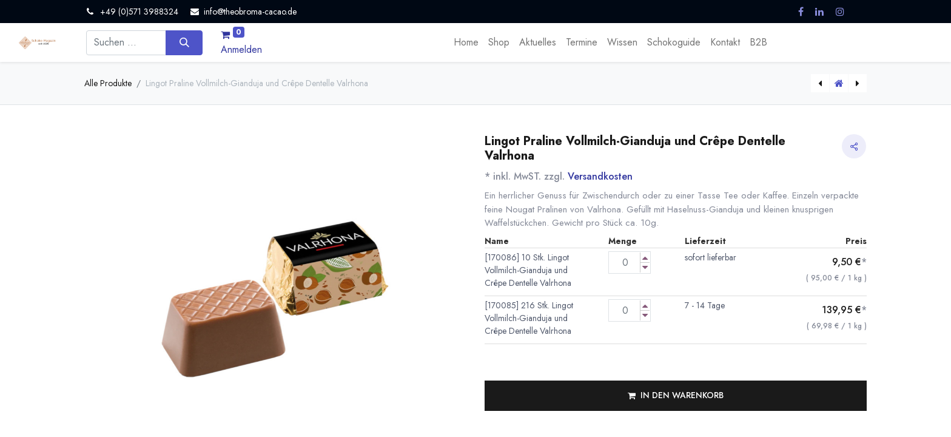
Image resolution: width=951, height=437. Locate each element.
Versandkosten (600, 176)
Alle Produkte (108, 83)
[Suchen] (184, 42)
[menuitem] (466, 42)
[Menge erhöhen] (645, 257)
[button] (676, 396)
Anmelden (241, 49)
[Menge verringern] (645, 267)
